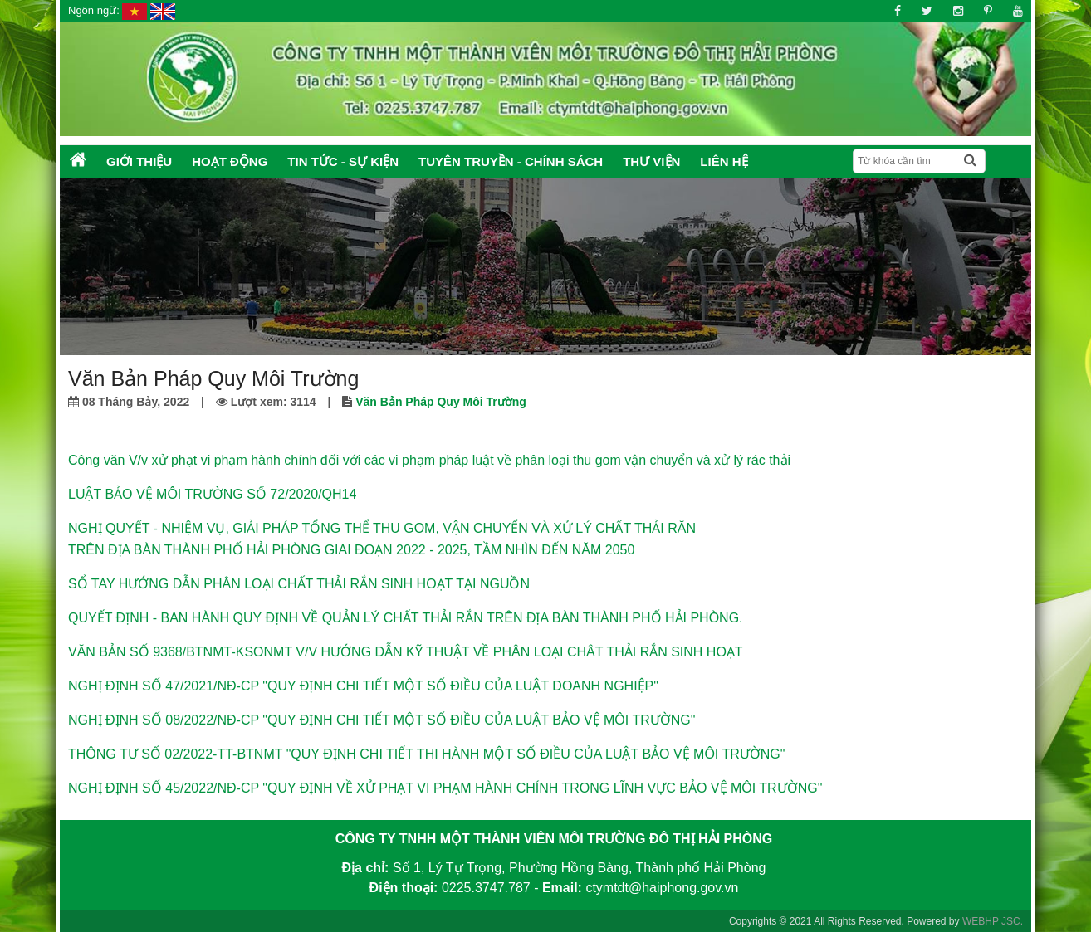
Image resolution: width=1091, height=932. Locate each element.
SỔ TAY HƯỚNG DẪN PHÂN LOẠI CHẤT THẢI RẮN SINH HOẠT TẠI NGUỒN (299, 584)
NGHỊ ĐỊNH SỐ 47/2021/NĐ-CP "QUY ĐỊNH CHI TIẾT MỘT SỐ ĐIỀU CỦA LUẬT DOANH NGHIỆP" (363, 686)
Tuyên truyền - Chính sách (510, 161)
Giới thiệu (139, 161)
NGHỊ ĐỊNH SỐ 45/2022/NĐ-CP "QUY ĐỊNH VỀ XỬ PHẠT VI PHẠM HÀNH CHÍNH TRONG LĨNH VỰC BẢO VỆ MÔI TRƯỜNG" (445, 788)
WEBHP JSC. (992, 921)
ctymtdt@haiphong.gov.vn (661, 888)
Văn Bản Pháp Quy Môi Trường (440, 401)
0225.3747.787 (486, 888)
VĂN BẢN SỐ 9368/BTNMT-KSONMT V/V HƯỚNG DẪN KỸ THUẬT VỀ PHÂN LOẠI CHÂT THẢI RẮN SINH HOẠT (405, 652)
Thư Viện (651, 161)
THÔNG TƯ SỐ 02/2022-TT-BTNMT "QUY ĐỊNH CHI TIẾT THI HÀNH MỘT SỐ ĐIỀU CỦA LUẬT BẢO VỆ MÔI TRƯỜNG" (426, 754)
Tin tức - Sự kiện (343, 161)
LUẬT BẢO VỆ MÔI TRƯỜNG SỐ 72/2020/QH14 (212, 494)
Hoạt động (229, 161)
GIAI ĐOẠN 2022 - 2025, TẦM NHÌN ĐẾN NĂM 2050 (480, 550)
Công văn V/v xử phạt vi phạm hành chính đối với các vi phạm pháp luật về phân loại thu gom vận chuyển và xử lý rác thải (429, 460)
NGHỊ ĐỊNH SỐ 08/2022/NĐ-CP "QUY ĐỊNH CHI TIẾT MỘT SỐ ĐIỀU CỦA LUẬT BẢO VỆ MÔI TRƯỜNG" (381, 720)
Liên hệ (723, 161)
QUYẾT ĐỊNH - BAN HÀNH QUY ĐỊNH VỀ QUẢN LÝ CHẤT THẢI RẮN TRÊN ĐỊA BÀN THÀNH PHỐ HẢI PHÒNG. (405, 618)
